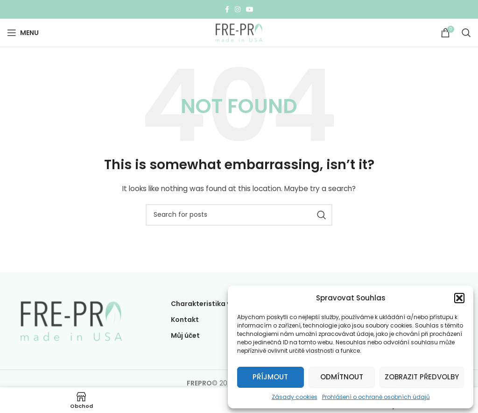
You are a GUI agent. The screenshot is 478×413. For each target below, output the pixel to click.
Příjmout (270, 377)
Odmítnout (341, 377)
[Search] (466, 32)
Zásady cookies (294, 397)
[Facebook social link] (227, 9)
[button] (459, 298)
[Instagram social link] (237, 9)
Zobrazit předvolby (422, 377)
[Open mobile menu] (22, 32)
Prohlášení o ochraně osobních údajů (376, 397)
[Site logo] (239, 32)
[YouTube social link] (249, 9)
